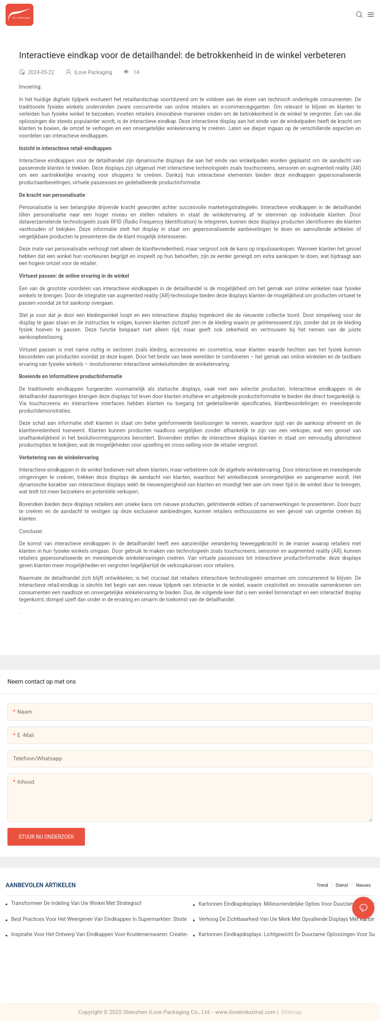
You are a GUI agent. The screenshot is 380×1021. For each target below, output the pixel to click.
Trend (322, 885)
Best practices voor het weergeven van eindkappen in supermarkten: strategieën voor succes (99, 919)
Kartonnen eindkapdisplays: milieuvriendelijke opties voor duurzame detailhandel (286, 904)
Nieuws (363, 885)
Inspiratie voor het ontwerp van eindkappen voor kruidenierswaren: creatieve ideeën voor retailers (99, 934)
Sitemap (291, 1012)
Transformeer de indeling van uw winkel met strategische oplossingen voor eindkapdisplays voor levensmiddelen (76, 903)
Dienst (341, 885)
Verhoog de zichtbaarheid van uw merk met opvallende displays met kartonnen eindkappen (286, 919)
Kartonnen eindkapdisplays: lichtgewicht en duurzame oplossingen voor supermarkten (286, 934)
